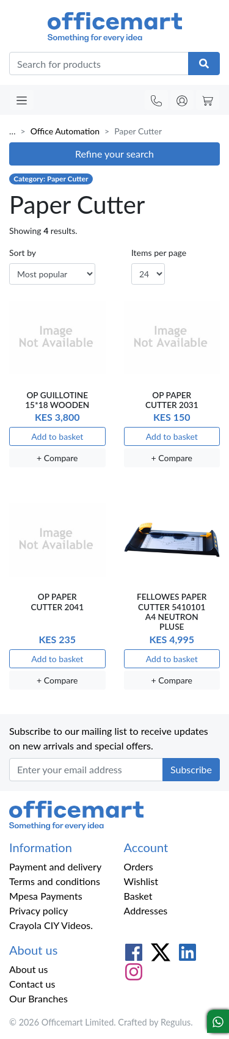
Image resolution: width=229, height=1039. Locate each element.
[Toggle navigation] (22, 100)
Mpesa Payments (45, 896)
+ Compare (57, 458)
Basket (138, 896)
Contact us (32, 984)
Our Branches (38, 998)
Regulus (176, 1022)
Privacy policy (38, 910)
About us (28, 969)
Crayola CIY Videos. (51, 925)
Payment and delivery (55, 866)
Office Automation (65, 131)
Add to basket (57, 436)
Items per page (158, 252)
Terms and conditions (54, 881)
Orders (138, 866)
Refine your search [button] (114, 153)
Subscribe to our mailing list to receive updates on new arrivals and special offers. (108, 738)
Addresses (146, 910)
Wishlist (141, 881)
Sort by (22, 252)
